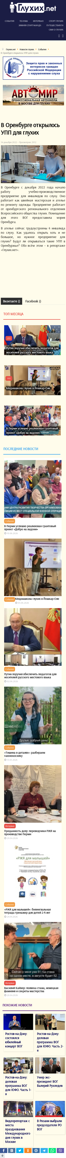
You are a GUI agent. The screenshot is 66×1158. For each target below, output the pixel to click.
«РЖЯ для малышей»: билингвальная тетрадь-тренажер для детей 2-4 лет (27, 911)
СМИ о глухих (56, 29)
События (9, 20)
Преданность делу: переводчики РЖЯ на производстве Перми (30, 832)
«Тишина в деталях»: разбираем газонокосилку (24, 754)
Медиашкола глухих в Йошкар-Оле (28, 388)
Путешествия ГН (54, 25)
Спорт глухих (56, 20)
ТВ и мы (24, 20)
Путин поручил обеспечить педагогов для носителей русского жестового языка (30, 675)
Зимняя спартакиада (30, 25)
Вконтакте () (11, 301)
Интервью (38, 20)
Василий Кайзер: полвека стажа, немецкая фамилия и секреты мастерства (31, 989)
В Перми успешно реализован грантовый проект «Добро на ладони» (30, 527)
